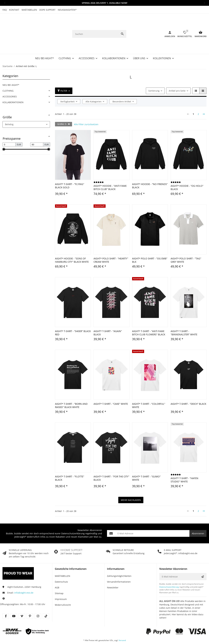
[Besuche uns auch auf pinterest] (30, 603)
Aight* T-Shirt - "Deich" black (188, 391)
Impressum (61, 586)
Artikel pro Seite (177, 78)
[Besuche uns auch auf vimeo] (22, 603)
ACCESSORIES (10, 84)
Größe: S (63, 111)
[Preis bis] (36, 132)
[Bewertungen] (99, 169)
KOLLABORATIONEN (13, 89)
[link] (26, 78)
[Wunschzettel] (183, 27)
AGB (57, 575)
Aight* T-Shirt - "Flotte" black (69, 465)
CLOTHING (8, 78)
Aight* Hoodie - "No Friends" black (150, 173)
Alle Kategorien (94, 89)
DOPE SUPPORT (47, 9)
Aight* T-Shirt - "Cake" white (111, 391)
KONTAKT (14, 9)
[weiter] (203, 101)
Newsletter (112, 575)
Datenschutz (61, 569)
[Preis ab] (9, 132)
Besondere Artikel (121, 89)
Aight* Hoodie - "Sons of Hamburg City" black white (72, 247)
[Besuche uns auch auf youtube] (13, 603)
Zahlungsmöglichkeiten (119, 563)
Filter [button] (62, 78)
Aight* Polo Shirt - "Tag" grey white (186, 247)
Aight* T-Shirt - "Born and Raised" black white (71, 393)
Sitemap (59, 580)
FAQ (5, 9)
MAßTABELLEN (29, 9)
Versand (122, 627)
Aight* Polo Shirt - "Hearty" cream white (111, 247)
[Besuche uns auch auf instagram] (38, 603)
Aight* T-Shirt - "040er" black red (73, 320)
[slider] (4, 137)
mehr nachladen (131, 487)
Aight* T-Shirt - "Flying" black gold (69, 173)
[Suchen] (95, 28)
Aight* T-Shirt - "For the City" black (111, 465)
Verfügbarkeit (67, 89)
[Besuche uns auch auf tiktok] (46, 603)
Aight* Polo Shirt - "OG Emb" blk (149, 247)
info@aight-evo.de (23, 580)
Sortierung (153, 78)
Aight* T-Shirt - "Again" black (108, 320)
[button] (5, 3)
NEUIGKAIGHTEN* (67, 9)
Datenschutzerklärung (73, 520)
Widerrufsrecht (63, 592)
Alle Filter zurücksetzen (86, 111)
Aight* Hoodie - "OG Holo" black (187, 175)
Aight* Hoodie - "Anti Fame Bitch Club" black (110, 175)
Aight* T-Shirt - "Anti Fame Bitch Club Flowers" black (148, 320)
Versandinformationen (119, 569)
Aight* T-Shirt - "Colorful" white (148, 393)
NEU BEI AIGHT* (11, 72)
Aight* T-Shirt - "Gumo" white (146, 465)
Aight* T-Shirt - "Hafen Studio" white (184, 467)
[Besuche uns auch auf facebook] (6, 603)
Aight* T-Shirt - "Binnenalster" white (184, 320)
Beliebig (9, 111)
